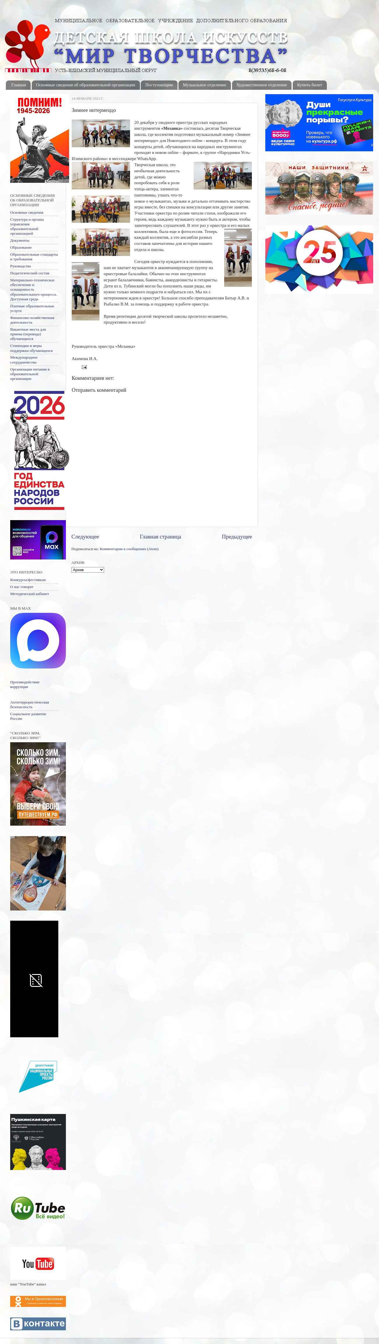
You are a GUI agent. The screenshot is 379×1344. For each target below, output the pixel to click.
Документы (19, 240)
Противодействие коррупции (24, 684)
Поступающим (159, 85)
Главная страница (160, 537)
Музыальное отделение (204, 85)
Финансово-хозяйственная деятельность (32, 319)
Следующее (85, 537)
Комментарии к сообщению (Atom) (129, 549)
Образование (21, 247)
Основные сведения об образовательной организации (85, 85)
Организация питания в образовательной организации (30, 374)
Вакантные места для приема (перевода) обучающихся (28, 334)
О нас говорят (22, 587)
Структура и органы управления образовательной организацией (27, 226)
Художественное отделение (261, 85)
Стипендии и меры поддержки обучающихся (31, 347)
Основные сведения (26, 212)
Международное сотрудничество (24, 359)
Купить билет (309, 85)
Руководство (20, 266)
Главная (18, 85)
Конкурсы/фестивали (27, 580)
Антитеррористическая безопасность (29, 704)
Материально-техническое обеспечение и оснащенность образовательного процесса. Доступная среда (33, 289)
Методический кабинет (29, 594)
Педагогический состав (29, 273)
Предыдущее (237, 537)
